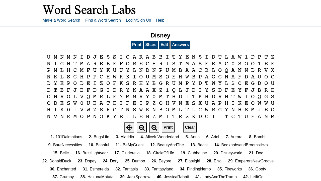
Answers (180, 44)
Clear (190, 127)
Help (160, 20)
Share (150, 44)
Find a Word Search (103, 20)
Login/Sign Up (138, 20)
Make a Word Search (61, 20)
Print (136, 44)
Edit (164, 44)
